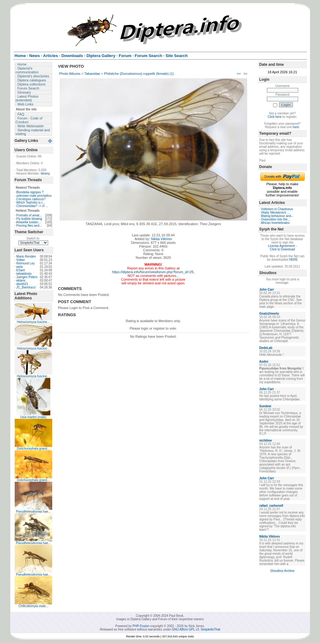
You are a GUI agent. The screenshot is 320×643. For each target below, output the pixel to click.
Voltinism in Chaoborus (277, 209)
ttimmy (45, 173)
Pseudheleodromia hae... (33, 511)
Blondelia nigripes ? (29, 192)
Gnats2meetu (269, 313)
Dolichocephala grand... (33, 448)
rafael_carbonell (271, 505)
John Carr (266, 289)
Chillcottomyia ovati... (33, 606)
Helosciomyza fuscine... (33, 322)
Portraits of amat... (29, 215)
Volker (20, 260)
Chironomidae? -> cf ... (32, 206)
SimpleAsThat (210, 629)
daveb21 (22, 284)
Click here (275, 116)
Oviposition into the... (275, 219)
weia (19, 266)
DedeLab (265, 348)
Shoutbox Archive (282, 571)
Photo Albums (70, 73)
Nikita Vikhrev (161, 239)
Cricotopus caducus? (30, 199)
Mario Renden (26, 256)
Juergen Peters (27, 277)
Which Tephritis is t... (30, 202)
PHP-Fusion (140, 626)
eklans (20, 280)
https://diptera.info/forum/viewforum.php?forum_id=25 (153, 272)
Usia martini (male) (33, 417)
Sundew (265, 406)
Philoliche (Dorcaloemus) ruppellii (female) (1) (139, 73)
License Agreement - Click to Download (282, 247)
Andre (263, 361)
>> (245, 73)
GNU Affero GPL (183, 629)
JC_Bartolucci (26, 287)
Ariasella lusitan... (28, 222)
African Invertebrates (275, 223)
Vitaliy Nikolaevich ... (275, 212)
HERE (293, 259)
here (296, 127)
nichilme (265, 440)
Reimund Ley (25, 263)
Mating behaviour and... (277, 216)
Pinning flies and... (29, 225)
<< (239, 73)
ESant (20, 270)
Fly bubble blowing (29, 218)
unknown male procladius (34, 195)
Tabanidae (92, 73)
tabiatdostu (24, 273)
